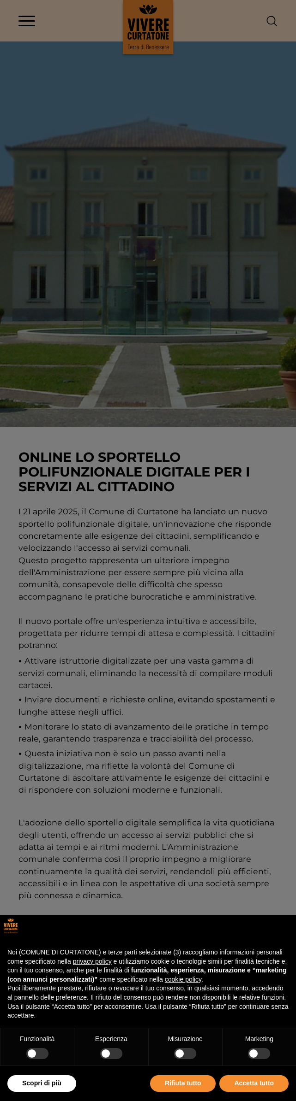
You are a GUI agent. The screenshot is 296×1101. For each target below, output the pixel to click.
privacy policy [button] (92, 961)
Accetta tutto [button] (254, 1083)
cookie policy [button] (183, 979)
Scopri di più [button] (41, 1083)
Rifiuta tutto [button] (183, 1083)
